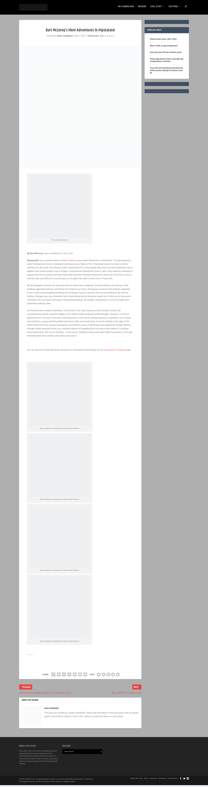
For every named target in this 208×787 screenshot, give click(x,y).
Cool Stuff (156, 8)
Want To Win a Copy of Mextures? (164, 48)
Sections (173, 8)
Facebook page (74, 262)
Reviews (142, 8)
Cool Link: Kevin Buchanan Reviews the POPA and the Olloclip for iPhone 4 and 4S (166, 72)
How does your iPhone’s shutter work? (166, 54)
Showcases (93, 37)
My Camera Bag (126, 8)
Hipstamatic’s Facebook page (117, 351)
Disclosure (162, 780)
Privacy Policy (172, 780)
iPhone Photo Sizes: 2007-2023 (163, 41)
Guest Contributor (65, 37)
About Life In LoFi (136, 780)
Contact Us (153, 780)
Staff (146, 780)
